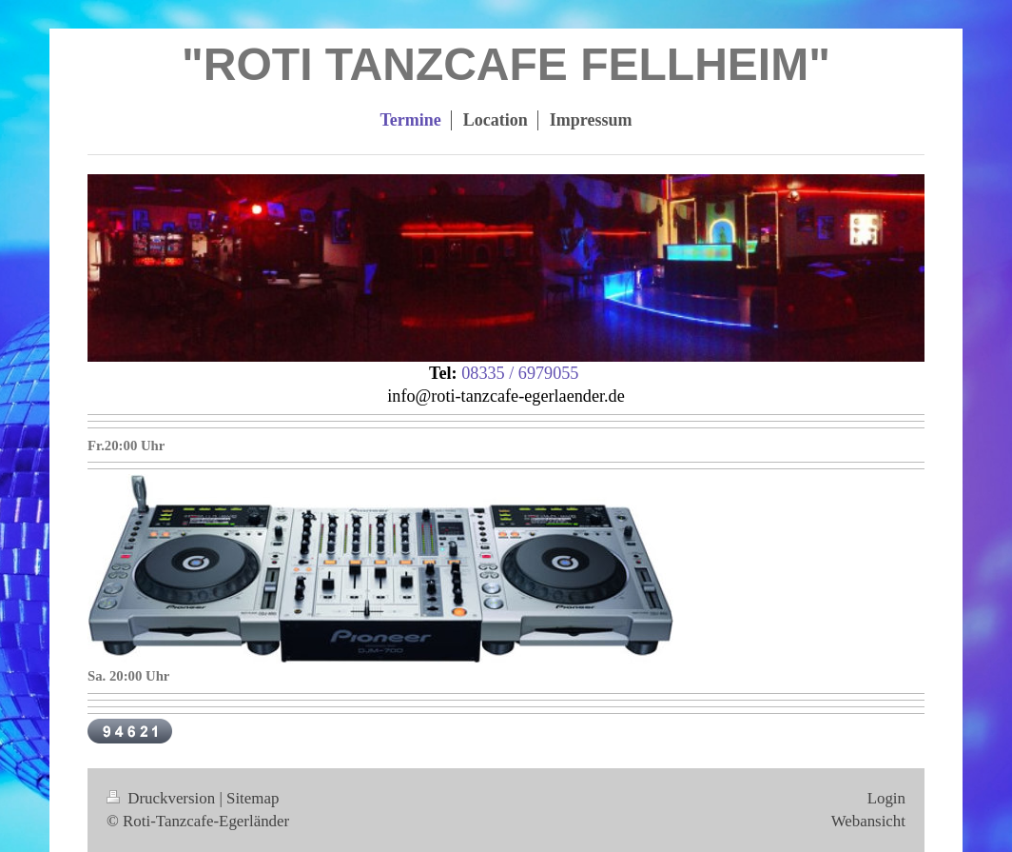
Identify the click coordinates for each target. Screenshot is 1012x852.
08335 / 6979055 (519, 373)
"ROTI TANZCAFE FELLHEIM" (506, 64)
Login (886, 798)
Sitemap (252, 798)
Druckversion (163, 798)
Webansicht (868, 821)
